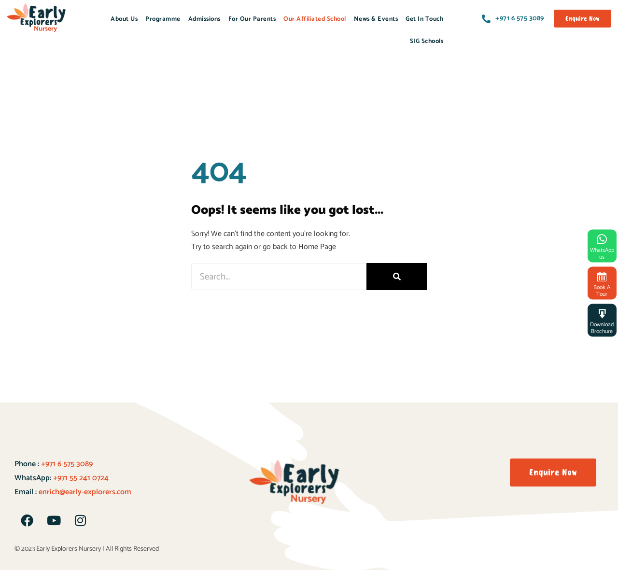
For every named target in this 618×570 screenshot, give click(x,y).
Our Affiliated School (314, 19)
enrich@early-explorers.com (85, 492)
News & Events (376, 19)
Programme (163, 19)
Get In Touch (424, 19)
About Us (124, 19)
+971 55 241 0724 (81, 478)
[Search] (396, 277)
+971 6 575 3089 (66, 464)
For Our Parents (252, 19)
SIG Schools (427, 41)
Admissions (204, 19)
